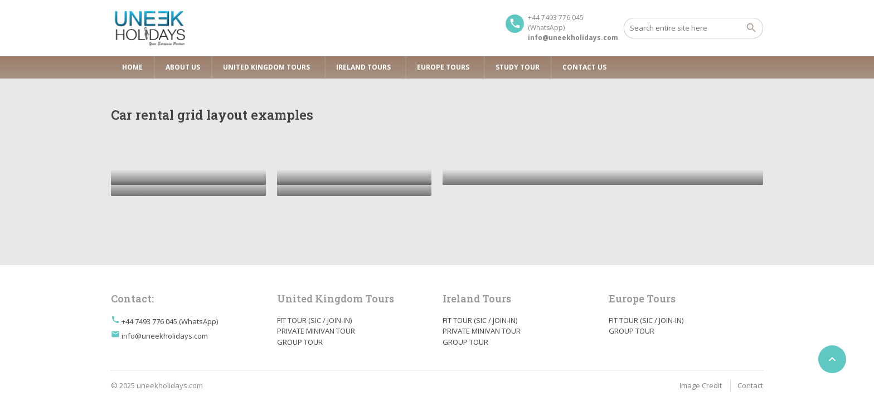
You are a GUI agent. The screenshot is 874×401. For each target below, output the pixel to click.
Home (132, 67)
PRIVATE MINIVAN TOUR (316, 331)
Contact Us (584, 67)
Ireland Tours (363, 67)
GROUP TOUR (300, 342)
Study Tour (518, 67)
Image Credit (700, 385)
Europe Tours (443, 67)
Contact (750, 385)
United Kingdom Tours (266, 67)
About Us (183, 67)
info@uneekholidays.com (165, 336)
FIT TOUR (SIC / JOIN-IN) (314, 320)
